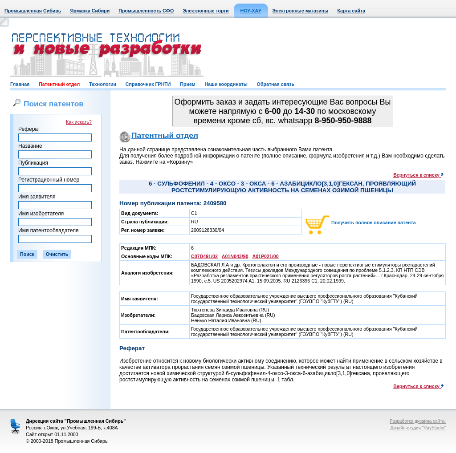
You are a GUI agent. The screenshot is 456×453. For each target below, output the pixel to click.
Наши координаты (225, 84)
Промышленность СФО (146, 10)
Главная (19, 84)
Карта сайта (351, 10)
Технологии (102, 84)
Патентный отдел (59, 84)
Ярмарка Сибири (90, 10)
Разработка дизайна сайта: (418, 421)
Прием (187, 84)
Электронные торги (205, 10)
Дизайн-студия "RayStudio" (418, 427)
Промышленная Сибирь (32, 10)
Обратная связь (275, 84)
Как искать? (79, 122)
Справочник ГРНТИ (148, 84)
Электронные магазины (301, 10)
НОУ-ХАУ (250, 10)
